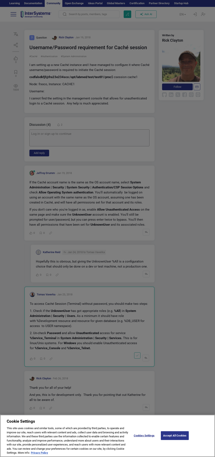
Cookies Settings (144, 439)
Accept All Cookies (174, 439)
